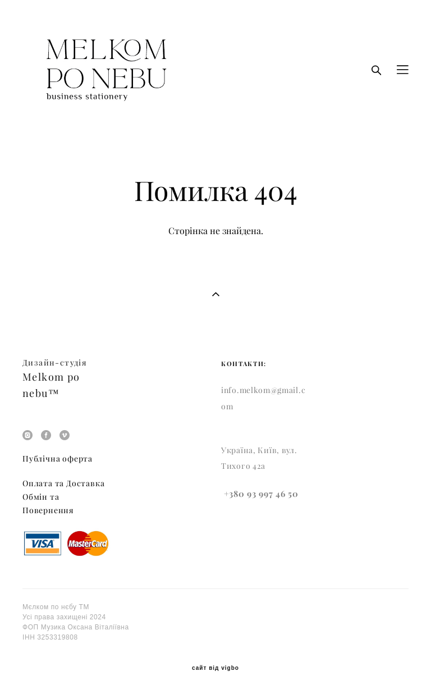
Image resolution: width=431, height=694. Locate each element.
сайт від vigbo (215, 668)
